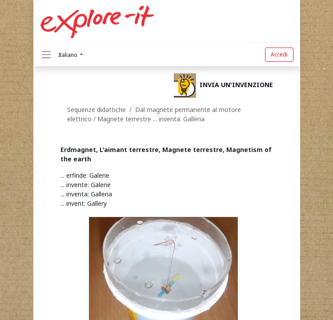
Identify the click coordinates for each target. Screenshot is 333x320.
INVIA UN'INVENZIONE (236, 85)
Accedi (279, 54)
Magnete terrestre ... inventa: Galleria (151, 119)
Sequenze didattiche (96, 109)
